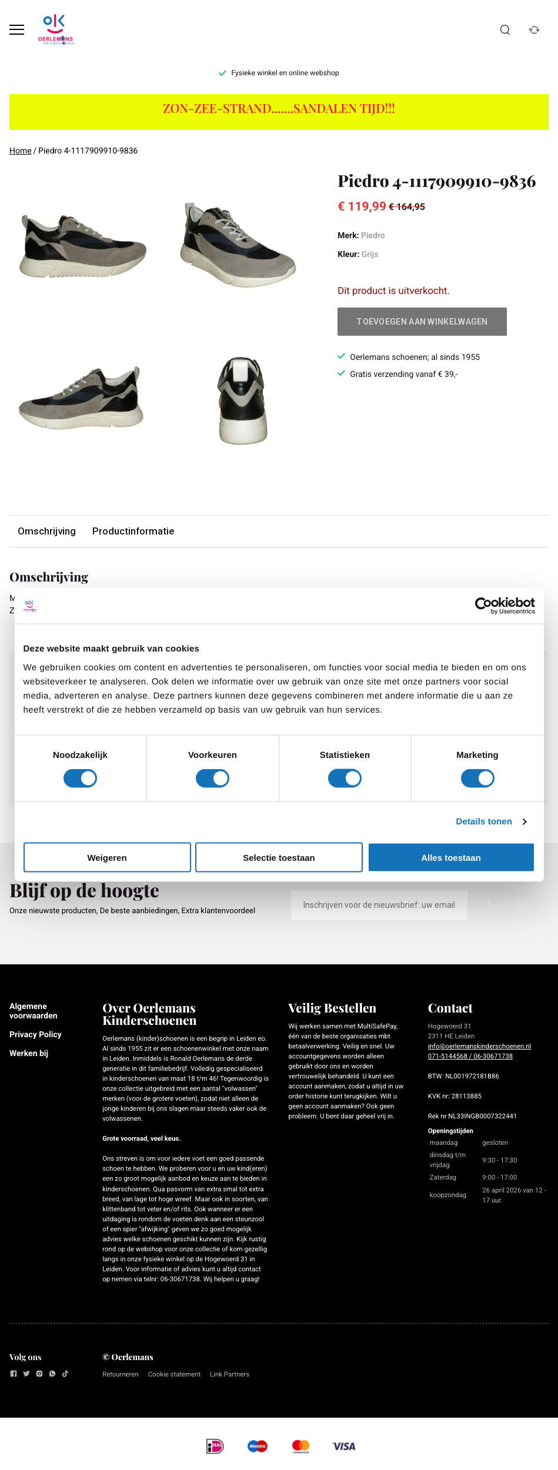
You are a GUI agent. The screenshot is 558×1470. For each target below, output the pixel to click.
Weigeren (106, 857)
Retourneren (120, 1374)
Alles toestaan (451, 857)
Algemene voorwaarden (33, 1011)
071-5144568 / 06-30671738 (470, 1056)
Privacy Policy (35, 1035)
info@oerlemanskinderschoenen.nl (480, 1046)
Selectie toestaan (279, 857)
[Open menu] (16, 30)
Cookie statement (174, 1374)
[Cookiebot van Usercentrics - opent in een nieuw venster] (483, 606)
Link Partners (229, 1374)
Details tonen (484, 822)
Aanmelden (508, 904)
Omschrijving (47, 531)
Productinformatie (133, 531)
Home (20, 151)
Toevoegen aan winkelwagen (422, 321)
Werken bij (28, 1053)
